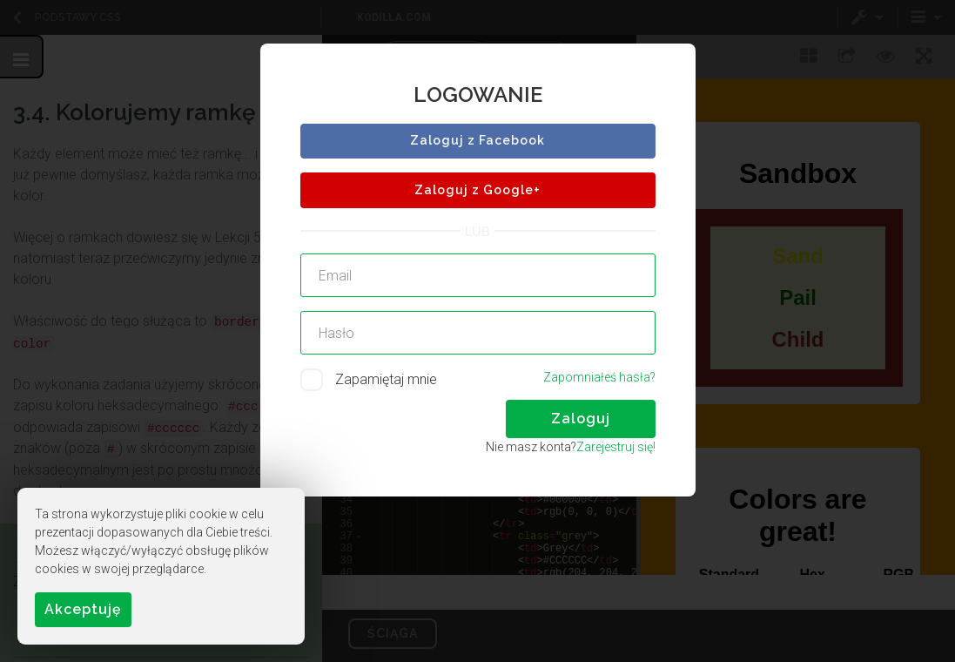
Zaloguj (580, 418)
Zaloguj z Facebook (477, 140)
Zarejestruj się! (616, 447)
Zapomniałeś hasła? (599, 377)
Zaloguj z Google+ (477, 190)
